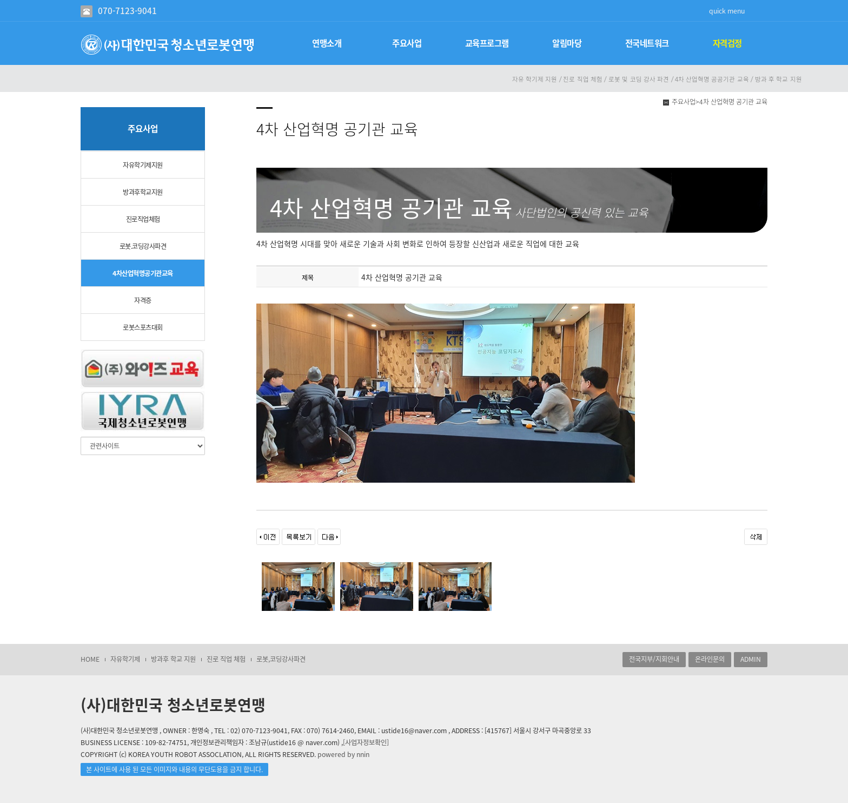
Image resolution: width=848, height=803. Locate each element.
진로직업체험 (143, 219)
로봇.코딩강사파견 (143, 246)
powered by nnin (343, 754)
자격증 (142, 300)
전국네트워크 (647, 43)
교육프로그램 (487, 43)
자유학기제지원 (143, 165)
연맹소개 (326, 43)
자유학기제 (125, 659)
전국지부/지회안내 (654, 659)
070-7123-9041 (127, 10)
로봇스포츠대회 (143, 327)
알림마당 (566, 43)
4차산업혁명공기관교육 (142, 273)
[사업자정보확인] (366, 742)
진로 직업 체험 (226, 659)
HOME (90, 659)
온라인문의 (710, 659)
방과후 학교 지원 (173, 659)
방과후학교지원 (143, 192)
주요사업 (406, 43)
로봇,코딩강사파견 (281, 659)
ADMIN (750, 659)
